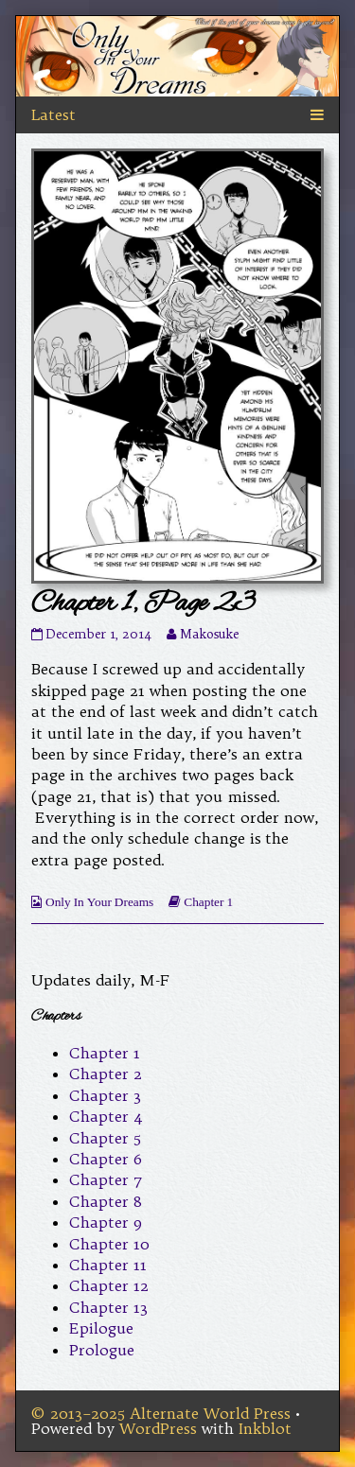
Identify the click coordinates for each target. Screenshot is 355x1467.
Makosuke (209, 634)
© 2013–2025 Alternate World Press (161, 1413)
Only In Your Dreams (99, 902)
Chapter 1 (208, 902)
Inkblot (265, 1428)
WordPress (158, 1428)
